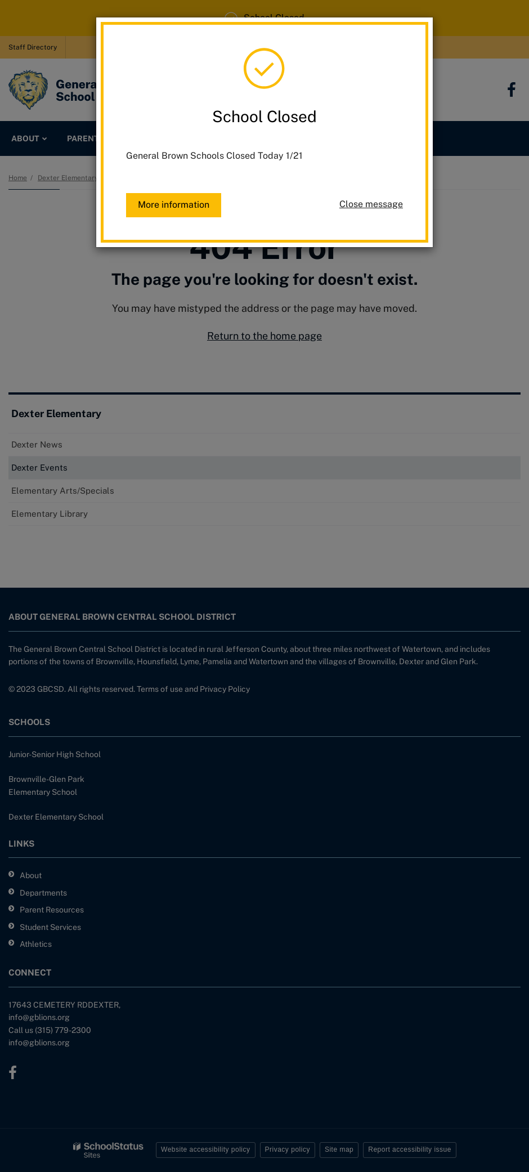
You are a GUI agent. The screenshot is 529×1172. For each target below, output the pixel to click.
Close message (371, 204)
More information (173, 204)
